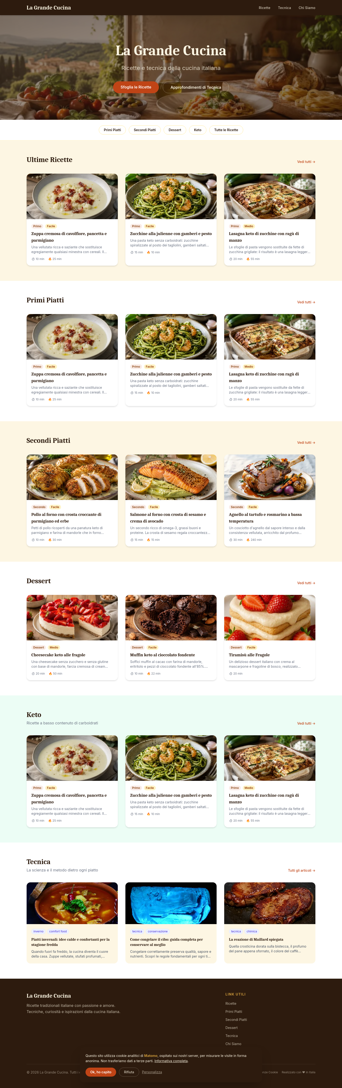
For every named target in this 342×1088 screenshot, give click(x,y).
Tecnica (284, 8)
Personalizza (152, 1072)
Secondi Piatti (145, 130)
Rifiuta (129, 1072)
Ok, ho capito (100, 1072)
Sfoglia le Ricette (136, 87)
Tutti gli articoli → (301, 870)
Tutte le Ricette (226, 130)
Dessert (175, 130)
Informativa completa (171, 1061)
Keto (197, 130)
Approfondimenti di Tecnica (196, 87)
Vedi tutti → (306, 162)
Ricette (265, 8)
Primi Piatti (112, 130)
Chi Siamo (307, 8)
